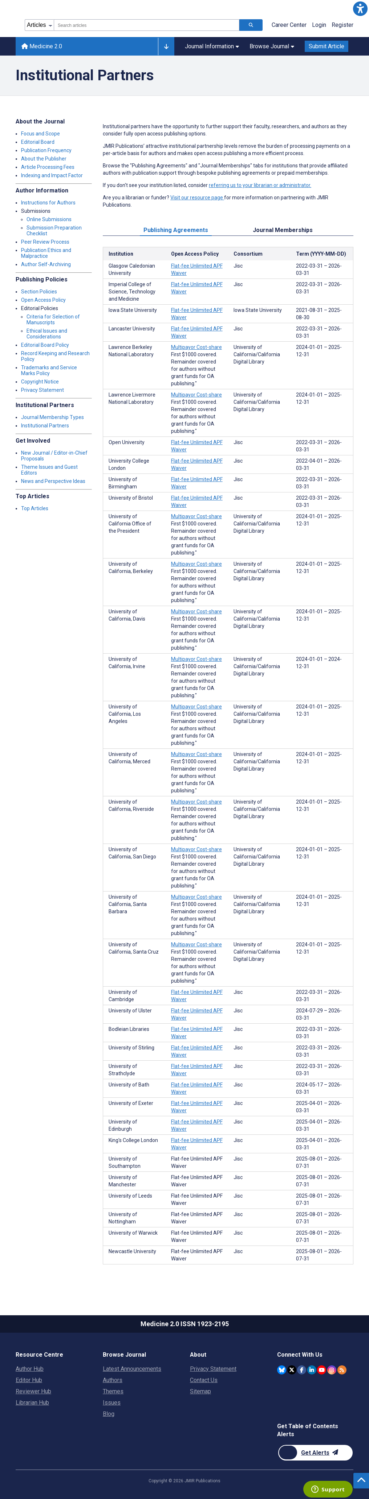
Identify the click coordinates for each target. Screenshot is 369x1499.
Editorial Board (37, 142)
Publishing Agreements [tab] (175, 230)
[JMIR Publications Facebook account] (301, 1369)
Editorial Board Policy (45, 345)
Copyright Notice (40, 382)
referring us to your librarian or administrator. (260, 185)
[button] (360, 9)
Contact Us (204, 1380)
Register (342, 24)
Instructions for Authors (48, 203)
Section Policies (39, 291)
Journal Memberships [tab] (283, 230)
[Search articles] (251, 25)
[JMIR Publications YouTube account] (321, 1369)
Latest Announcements (132, 1368)
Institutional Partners (45, 425)
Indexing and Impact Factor (52, 175)
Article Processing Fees (47, 167)
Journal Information (212, 46)
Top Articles (34, 508)
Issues (112, 1402)
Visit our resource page (197, 197)
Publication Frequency (46, 150)
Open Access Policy (43, 300)
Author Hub (30, 1368)
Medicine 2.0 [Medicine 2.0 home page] (41, 46)
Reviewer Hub (33, 1391)
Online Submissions (49, 219)
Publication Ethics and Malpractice (46, 253)
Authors (112, 1380)
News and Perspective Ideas (53, 481)
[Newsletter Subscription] (315, 1453)
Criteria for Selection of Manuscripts (53, 319)
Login (319, 24)
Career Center (289, 24)
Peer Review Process (45, 242)
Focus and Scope (40, 134)
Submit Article (326, 46)
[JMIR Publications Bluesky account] (281, 1369)
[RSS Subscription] (341, 1369)
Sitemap (200, 1391)
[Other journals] (166, 46)
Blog (108, 1413)
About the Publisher (43, 159)
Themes (113, 1391)
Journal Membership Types (52, 417)
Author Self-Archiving (46, 264)
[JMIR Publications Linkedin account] (311, 1369)
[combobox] (146, 25)
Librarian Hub (32, 1402)
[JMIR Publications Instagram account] (331, 1369)
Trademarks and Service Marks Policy (49, 370)
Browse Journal (272, 46)
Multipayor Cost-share (196, 347)
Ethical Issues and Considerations (47, 334)
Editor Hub (29, 1380)
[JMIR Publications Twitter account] (291, 1369)
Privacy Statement (42, 390)
